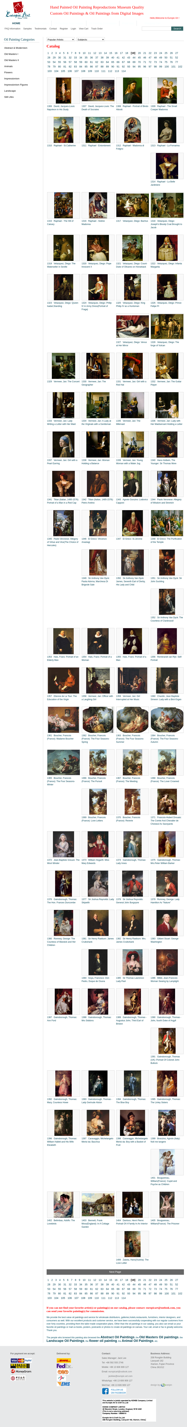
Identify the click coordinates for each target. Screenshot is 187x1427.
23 (155, 53)
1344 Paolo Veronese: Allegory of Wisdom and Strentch (166, 501)
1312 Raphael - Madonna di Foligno (130, 147)
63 (102, 62)
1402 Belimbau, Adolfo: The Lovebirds (61, 1222)
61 (91, 62)
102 (180, 66)
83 (75, 66)
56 (64, 62)
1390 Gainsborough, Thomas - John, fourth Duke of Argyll (166, 1019)
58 (75, 62)
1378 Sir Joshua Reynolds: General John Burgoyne (129, 901)
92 (123, 66)
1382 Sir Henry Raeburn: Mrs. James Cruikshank (131, 940)
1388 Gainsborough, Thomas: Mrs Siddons (96, 1019)
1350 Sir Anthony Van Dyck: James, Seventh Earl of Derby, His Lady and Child (130, 581)
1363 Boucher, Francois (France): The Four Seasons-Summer (130, 738)
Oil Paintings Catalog (37, 23)
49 (160, 57)
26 (171, 53)
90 (112, 66)
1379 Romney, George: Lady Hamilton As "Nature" (165, 901)
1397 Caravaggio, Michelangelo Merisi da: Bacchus (97, 1140)
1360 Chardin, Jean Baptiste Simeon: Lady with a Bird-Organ (166, 698)
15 (110, 53)
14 (105, 53)
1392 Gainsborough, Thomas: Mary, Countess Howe (62, 1101)
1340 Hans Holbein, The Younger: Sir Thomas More (164, 462)
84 (80, 66)
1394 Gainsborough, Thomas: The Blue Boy (131, 1101)
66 (118, 62)
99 (160, 66)
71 (144, 62)
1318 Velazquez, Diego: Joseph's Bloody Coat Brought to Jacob (166, 224)
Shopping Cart (152, 23)
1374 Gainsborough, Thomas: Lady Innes (131, 861)
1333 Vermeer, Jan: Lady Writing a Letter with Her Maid (61, 422)
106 (70, 71)
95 (139, 66)
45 (139, 57)
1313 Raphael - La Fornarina (165, 145)
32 (70, 57)
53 (49, 62)
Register (64, 28)
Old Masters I (11, 54)
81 (64, 66)
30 (59, 57)
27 (176, 53)
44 (134, 57)
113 (117, 71)
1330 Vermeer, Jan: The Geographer (94, 383)
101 (173, 66)
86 (91, 66)
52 (176, 57)
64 (107, 62)
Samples (27, 28)
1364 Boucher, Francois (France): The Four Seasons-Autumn (165, 738)
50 (166, 57)
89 (107, 66)
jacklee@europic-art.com (120, 1376)
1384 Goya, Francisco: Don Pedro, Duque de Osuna (95, 979)
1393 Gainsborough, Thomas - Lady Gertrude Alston (97, 1101)
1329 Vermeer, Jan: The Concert (63, 381)
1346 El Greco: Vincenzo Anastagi (94, 540)
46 (144, 57)
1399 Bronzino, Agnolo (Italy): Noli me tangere (165, 1140)
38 (102, 57)
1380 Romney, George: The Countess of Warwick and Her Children (61, 941)
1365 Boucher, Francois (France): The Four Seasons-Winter (61, 781)
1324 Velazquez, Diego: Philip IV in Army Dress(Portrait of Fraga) (97, 306)
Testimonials (41, 28)
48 (155, 57)
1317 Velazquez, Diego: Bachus (132, 221)
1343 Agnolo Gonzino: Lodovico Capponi (132, 501)
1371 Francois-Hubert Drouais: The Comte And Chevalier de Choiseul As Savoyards (166, 820)
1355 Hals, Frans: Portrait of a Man (131, 658)
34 (80, 57)
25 (166, 53)
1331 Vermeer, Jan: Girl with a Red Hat (131, 383)
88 (102, 66)
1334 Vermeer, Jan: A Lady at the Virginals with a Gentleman (96, 422)
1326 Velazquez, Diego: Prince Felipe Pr (166, 304)
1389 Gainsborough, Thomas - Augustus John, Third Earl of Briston (131, 1020)
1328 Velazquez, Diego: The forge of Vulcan (165, 344)
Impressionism (12, 78)
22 (150, 53)
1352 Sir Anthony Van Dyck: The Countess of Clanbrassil (167, 619)
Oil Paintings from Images (68, 23)
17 (121, 53)
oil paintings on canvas (131, 1327)
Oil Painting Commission (103, 23)
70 (139, 62)
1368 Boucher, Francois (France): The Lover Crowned (165, 780)
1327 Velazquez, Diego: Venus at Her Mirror (131, 344)
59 (80, 62)
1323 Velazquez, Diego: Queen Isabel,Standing (62, 304)
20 (139, 53)
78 (49, 66)
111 (103, 71)
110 (96, 71)
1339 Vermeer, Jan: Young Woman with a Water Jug (129, 462)
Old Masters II (11, 60)
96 (144, 66)
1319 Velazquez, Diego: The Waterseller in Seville (61, 265)
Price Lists (128, 23)
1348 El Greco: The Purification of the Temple (166, 540)
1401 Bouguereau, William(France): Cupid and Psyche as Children (164, 1181)
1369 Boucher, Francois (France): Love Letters (94, 819)
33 (75, 57)
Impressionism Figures (16, 84)
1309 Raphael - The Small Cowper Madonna (164, 108)
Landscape (10, 90)
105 (63, 71)
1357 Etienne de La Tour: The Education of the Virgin (62, 698)
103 (50, 71)
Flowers (8, 72)
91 (118, 66)
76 (171, 62)
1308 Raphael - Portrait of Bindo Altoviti (132, 108)
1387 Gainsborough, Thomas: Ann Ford (62, 1019)
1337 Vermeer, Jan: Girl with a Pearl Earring (62, 462)
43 (128, 57)
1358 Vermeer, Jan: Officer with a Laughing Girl (97, 698)
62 (96, 62)
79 (54, 66)
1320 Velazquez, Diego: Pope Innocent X (96, 265)
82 (70, 66)
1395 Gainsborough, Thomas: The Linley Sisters (165, 1101)
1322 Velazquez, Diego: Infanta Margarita (166, 265)
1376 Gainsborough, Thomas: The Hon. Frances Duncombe (62, 901)
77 (176, 62)
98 (155, 66)
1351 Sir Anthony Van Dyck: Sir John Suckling (166, 580)
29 (54, 57)
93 (128, 66)
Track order (97, 28)
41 (118, 57)
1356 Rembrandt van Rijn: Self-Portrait (166, 658)
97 (150, 66)
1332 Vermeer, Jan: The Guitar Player (166, 383)
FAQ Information (12, 28)
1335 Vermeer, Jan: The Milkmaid (128, 422)
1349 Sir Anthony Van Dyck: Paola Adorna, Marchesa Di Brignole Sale (96, 581)
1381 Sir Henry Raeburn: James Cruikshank (98, 940)
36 (91, 57)
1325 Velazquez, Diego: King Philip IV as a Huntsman (130, 304)
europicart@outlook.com (160, 1307)
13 (100, 53)
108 (83, 71)
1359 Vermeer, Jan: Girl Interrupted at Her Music (128, 698)
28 (49, 57)
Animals (8, 66)
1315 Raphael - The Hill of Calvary (60, 223)
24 (160, 53)
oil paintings (77, 1317)
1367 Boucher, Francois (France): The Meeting (128, 780)
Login (73, 28)
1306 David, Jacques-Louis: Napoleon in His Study (61, 108)
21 (144, 53)
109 (90, 71)
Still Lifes (9, 97)
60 (86, 62)
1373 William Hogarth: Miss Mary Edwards (95, 861)
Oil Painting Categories (19, 39)
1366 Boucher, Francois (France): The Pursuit (94, 780)
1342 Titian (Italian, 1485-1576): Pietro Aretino (97, 501)
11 (89, 53)
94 (134, 66)
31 (64, 57)
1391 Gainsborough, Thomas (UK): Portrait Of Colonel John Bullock (165, 1059)
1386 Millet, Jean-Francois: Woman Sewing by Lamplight (165, 979)
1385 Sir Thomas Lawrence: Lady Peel (130, 979)
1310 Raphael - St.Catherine (61, 145)
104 (56, 71)
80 (59, 66)
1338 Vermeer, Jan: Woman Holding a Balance (96, 462)
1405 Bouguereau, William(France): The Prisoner (165, 1222)
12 (94, 53)
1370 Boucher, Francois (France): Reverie (128, 819)
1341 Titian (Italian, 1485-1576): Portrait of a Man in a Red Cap (63, 501)
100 (167, 66)
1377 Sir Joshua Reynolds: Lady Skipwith (98, 901)
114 (123, 71)
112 (110, 71)
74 (160, 62)
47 (150, 57)
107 (76, 71)
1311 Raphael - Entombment (96, 145)
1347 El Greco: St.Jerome (129, 539)
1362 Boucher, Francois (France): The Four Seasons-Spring (96, 738)
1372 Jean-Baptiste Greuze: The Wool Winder (63, 861)
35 (86, 57)
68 (128, 62)
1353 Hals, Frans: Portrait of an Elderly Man (62, 658)
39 (107, 57)
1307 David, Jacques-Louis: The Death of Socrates (98, 108)
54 (54, 62)
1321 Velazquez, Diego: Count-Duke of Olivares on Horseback (131, 265)
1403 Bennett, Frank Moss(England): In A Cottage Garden (95, 1223)
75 (166, 62)
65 (112, 62)
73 (155, 62)
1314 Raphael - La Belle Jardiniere (163, 183)
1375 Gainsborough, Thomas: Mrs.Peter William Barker (165, 861)
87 (96, 66)
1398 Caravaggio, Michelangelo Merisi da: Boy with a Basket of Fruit (132, 1141)
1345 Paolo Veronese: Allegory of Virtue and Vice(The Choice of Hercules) (62, 542)
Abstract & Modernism (15, 48)
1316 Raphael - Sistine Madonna (93, 223)
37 (96, 57)
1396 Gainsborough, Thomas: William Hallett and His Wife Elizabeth (62, 1141)
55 (59, 62)
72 (150, 62)
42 (123, 57)
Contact (53, 28)
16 (116, 53)
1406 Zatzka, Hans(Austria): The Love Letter (132, 1261)
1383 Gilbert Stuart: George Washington (165, 940)
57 (70, 62)
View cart (83, 28)
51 (171, 57)
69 (134, 62)
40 (112, 57)
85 (86, 66)
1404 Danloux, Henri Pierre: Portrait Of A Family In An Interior (132, 1222)
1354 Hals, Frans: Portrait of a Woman (97, 658)
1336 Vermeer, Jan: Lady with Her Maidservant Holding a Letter (166, 422)
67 (123, 62)
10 (84, 53)
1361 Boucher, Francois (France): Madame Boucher (60, 737)
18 (126, 53)
